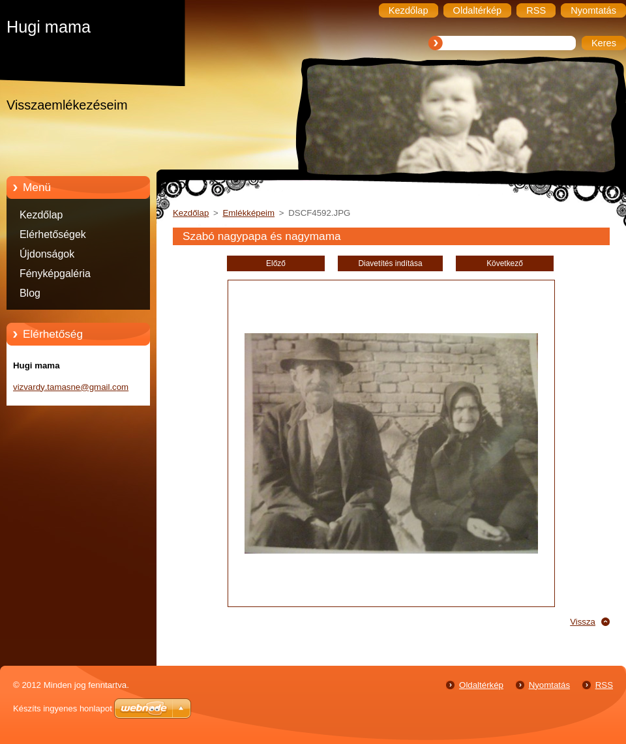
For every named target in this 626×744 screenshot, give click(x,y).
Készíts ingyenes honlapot (62, 708)
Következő (504, 263)
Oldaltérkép (481, 685)
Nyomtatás (549, 685)
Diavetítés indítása (390, 263)
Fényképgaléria (55, 273)
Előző (276, 263)
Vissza (582, 622)
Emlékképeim (248, 213)
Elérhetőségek (53, 234)
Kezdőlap (41, 214)
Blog (30, 293)
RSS (604, 685)
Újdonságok (47, 254)
